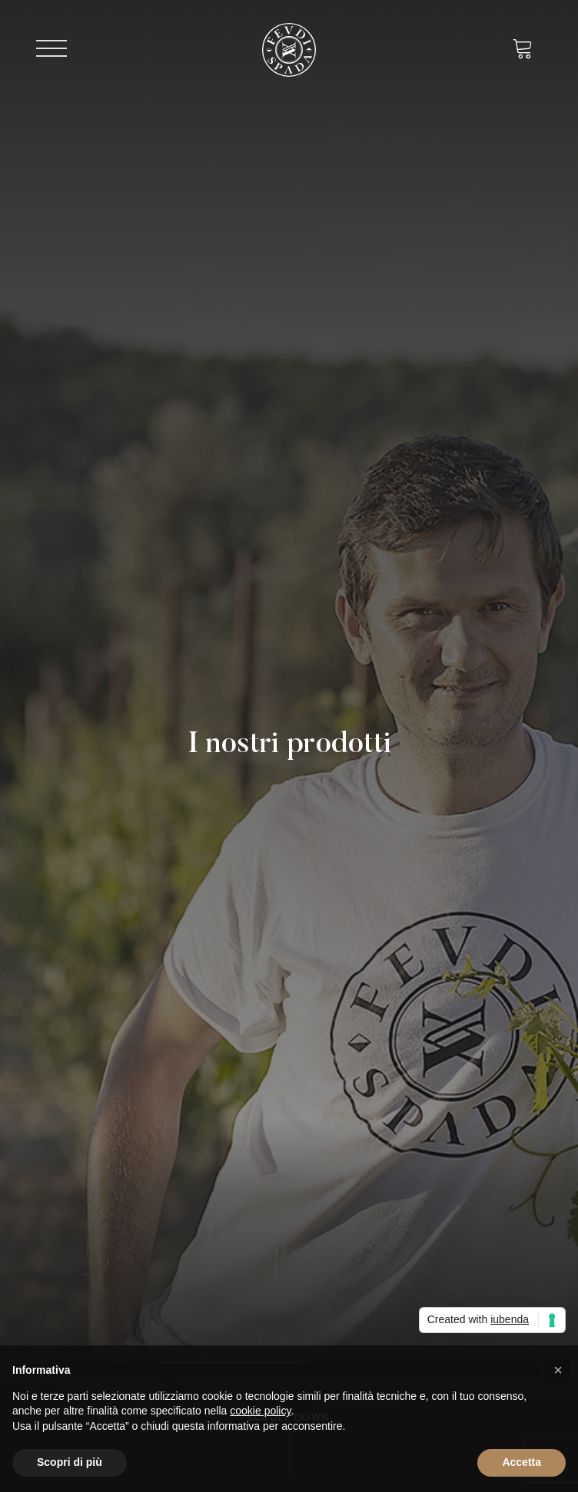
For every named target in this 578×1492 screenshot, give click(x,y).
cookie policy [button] (260, 1411)
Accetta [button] (521, 1462)
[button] (558, 1370)
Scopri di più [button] (69, 1462)
